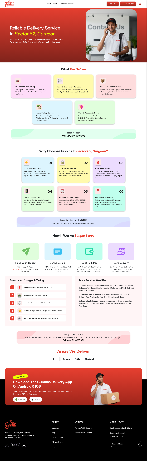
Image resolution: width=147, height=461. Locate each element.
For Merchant (52, 4)
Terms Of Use (57, 437)
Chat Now (112, 4)
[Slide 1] (71, 402)
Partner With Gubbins (83, 428)
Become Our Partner (83, 433)
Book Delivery (128, 4)
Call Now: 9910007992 (73, 136)
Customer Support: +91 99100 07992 (117, 435)
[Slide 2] (75, 402)
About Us (55, 428)
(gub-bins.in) (17, 269)
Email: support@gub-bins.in (121, 428)
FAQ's (53, 447)
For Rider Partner (67, 4)
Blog (53, 433)
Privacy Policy (57, 442)
